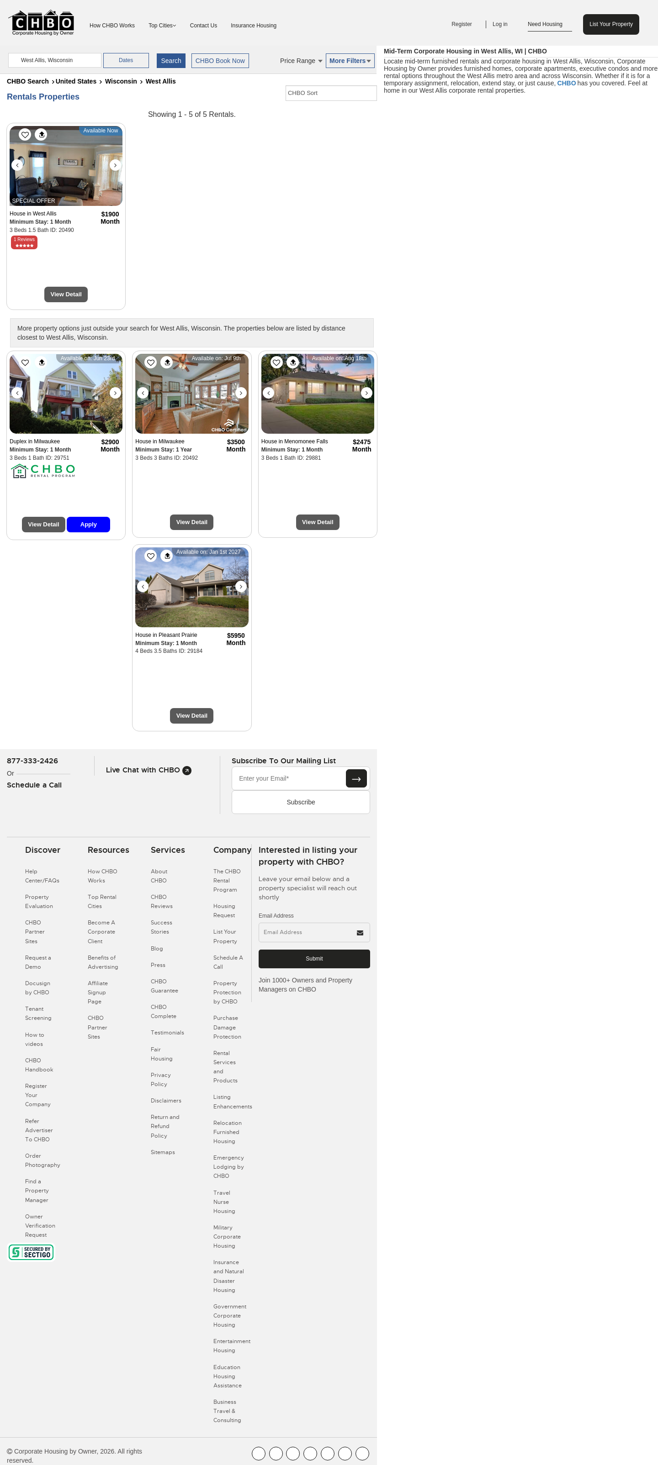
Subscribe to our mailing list (284, 761)
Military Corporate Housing (227, 1237)
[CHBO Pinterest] (345, 1453)
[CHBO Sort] (331, 93)
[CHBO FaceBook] (258, 1453)
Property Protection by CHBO (227, 992)
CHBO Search (28, 81)
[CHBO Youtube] (276, 1453)
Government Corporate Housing (229, 1315)
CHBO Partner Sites (35, 932)
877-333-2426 (32, 761)
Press (158, 965)
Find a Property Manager (37, 1190)
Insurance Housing (253, 25)
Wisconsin (121, 81)
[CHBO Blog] (293, 1453)
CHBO (566, 83)
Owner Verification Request (40, 1226)
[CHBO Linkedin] (327, 1453)
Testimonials (167, 1032)
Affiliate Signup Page (98, 992)
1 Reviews (24, 239)
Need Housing (550, 25)
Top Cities (162, 25)
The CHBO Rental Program (227, 880)
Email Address (276, 916)
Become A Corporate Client (101, 932)
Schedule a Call (34, 785)
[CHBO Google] (362, 1453)
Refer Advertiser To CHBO (39, 1130)
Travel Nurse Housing (224, 1202)
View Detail (65, 294)
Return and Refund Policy (165, 1126)
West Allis (161, 81)
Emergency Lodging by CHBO (228, 1167)
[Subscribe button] (356, 778)
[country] (54, 60)
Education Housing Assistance (227, 1376)
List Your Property (611, 24)
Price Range (301, 60)
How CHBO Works (112, 25)
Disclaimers (166, 1100)
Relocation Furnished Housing (227, 1132)
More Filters (350, 60)
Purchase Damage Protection (227, 1027)
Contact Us (203, 25)
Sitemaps (163, 1152)
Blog (157, 948)
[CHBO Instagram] (310, 1453)
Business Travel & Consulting (227, 1411)
